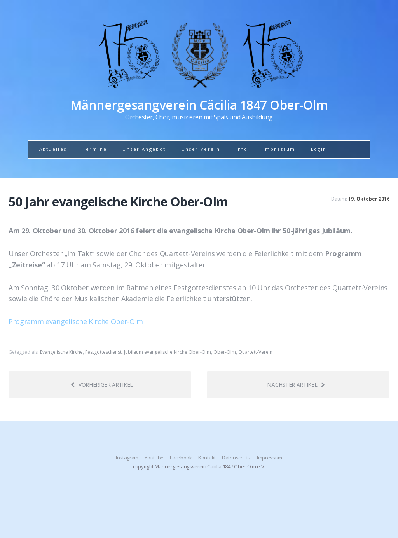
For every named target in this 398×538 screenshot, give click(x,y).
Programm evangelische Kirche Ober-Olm (76, 321)
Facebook (181, 457)
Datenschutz (236, 457)
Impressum (279, 149)
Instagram (127, 457)
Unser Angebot (144, 149)
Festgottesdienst (103, 352)
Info (242, 149)
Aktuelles (53, 149)
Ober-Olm (224, 352)
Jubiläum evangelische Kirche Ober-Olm (167, 352)
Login (319, 149)
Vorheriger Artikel (102, 384)
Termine (94, 149)
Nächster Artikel (296, 384)
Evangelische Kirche (61, 352)
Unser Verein (201, 149)
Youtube (154, 457)
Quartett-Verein (255, 352)
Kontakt (207, 457)
